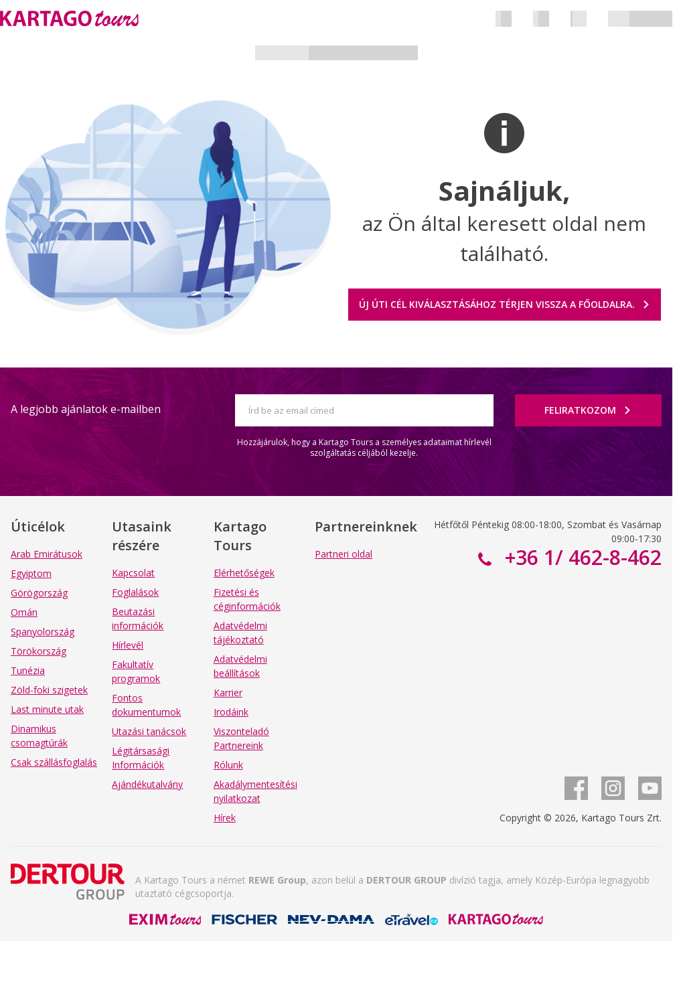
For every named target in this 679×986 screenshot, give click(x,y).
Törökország (38, 651)
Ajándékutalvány (147, 784)
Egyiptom (31, 573)
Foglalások (135, 592)
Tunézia (28, 670)
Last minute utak (47, 709)
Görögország (39, 592)
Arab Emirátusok (46, 554)
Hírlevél (127, 645)
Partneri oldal (343, 554)
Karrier (228, 692)
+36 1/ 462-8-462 (581, 557)
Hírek (225, 817)
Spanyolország (42, 631)
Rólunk (228, 764)
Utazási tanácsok (149, 731)
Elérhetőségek (244, 572)
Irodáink (231, 712)
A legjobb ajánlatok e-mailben (86, 409)
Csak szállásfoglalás (54, 762)
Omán (24, 612)
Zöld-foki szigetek (49, 689)
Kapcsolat (133, 572)
